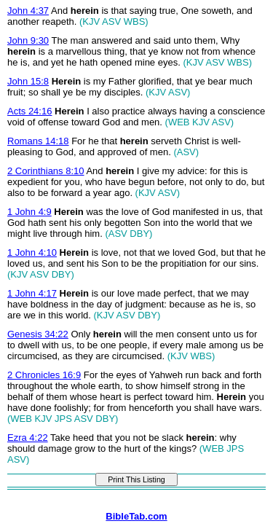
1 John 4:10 (32, 252)
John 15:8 (28, 81)
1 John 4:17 (32, 293)
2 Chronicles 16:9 (44, 374)
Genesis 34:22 (37, 334)
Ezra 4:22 (27, 437)
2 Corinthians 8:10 (45, 170)
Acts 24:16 (29, 111)
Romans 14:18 (38, 141)
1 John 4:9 (29, 211)
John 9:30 (28, 40)
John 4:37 (28, 10)
